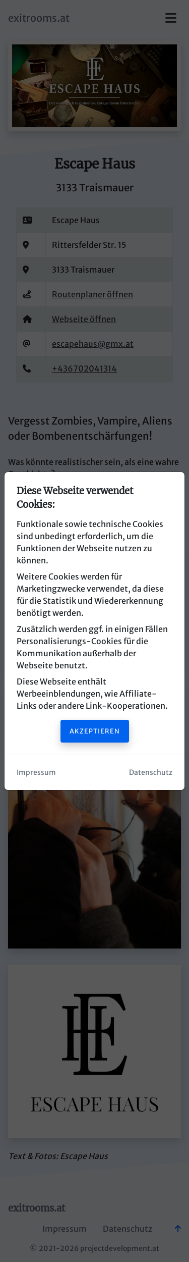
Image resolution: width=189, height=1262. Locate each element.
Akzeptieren (95, 731)
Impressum (36, 772)
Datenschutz (150, 772)
